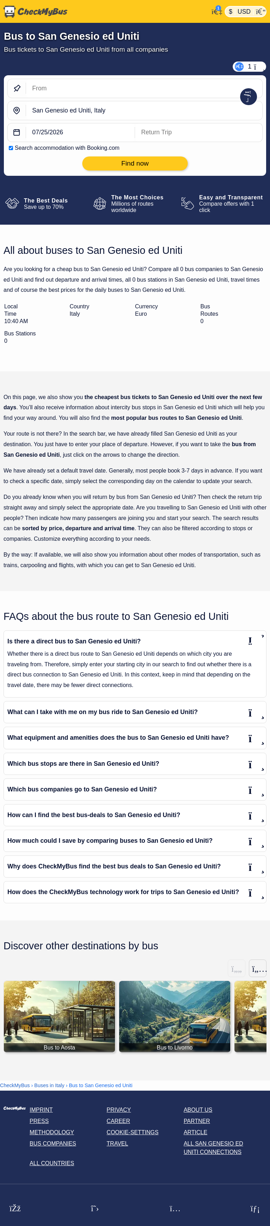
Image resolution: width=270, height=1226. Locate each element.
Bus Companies (53, 1144)
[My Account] (215, 11)
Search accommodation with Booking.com (67, 148)
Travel (117, 1144)
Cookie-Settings (133, 1132)
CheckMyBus (15, 1085)
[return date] (198, 132)
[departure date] (80, 132)
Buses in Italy (49, 1085)
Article (195, 1132)
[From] (144, 88)
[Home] (104, 11)
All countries (52, 1163)
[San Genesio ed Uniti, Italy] (144, 110)
